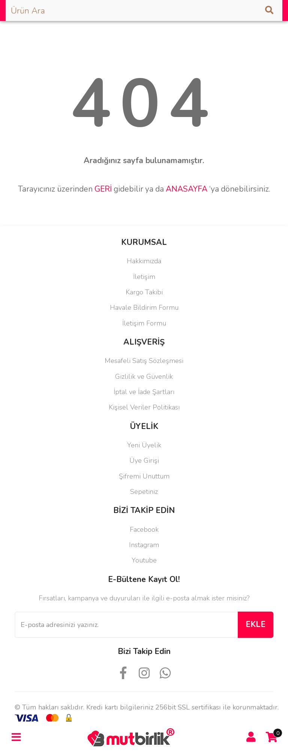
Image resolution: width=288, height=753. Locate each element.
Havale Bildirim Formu (144, 307)
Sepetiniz (144, 491)
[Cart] (271, 737)
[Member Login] (251, 737)
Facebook (144, 529)
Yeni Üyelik (144, 445)
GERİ (103, 189)
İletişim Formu (144, 323)
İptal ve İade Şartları (144, 391)
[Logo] (133, 736)
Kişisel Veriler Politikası (144, 407)
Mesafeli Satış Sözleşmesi (144, 360)
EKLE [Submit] (256, 624)
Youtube (144, 560)
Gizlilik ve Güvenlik (144, 376)
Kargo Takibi (144, 292)
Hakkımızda (144, 261)
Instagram (144, 544)
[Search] (144, 10)
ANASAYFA (186, 189)
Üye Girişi (144, 460)
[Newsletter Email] (126, 625)
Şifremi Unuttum (144, 476)
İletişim (144, 276)
